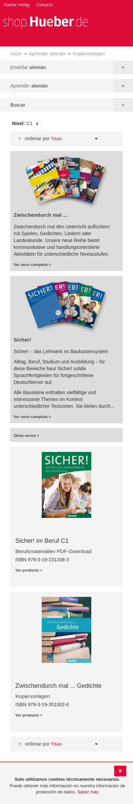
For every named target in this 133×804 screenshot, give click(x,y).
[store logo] (45, 21)
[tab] (66, 124)
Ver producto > (28, 570)
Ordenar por (37, 138)
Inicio (16, 53)
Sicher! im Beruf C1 (42, 540)
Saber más (88, 791)
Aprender (29, 86)
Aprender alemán (47, 53)
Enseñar (28, 67)
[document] (67, 785)
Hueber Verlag (16, 4)
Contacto (44, 4)
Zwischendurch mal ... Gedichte (58, 685)
